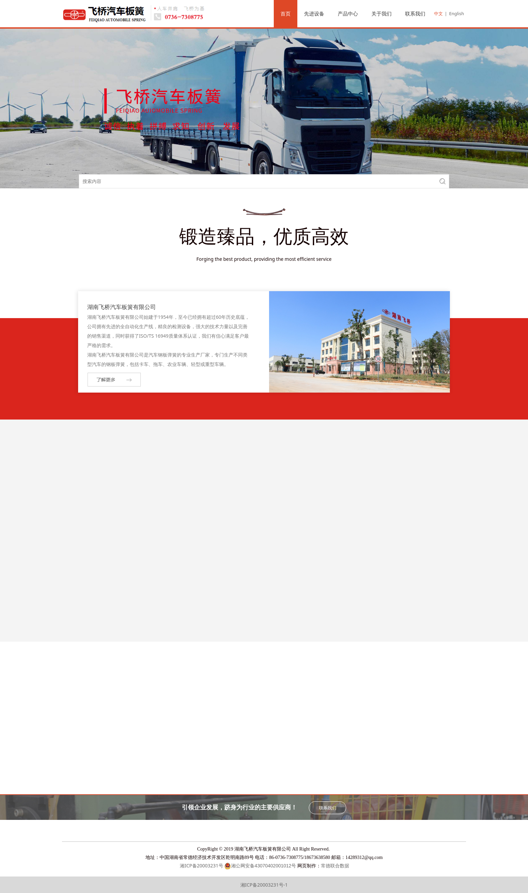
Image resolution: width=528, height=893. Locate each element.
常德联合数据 (335, 865)
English (456, 13)
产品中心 (348, 13)
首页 (285, 13)
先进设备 (314, 13)
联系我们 (415, 13)
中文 (438, 13)
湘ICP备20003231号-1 (264, 885)
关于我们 (381, 13)
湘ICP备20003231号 (201, 865)
